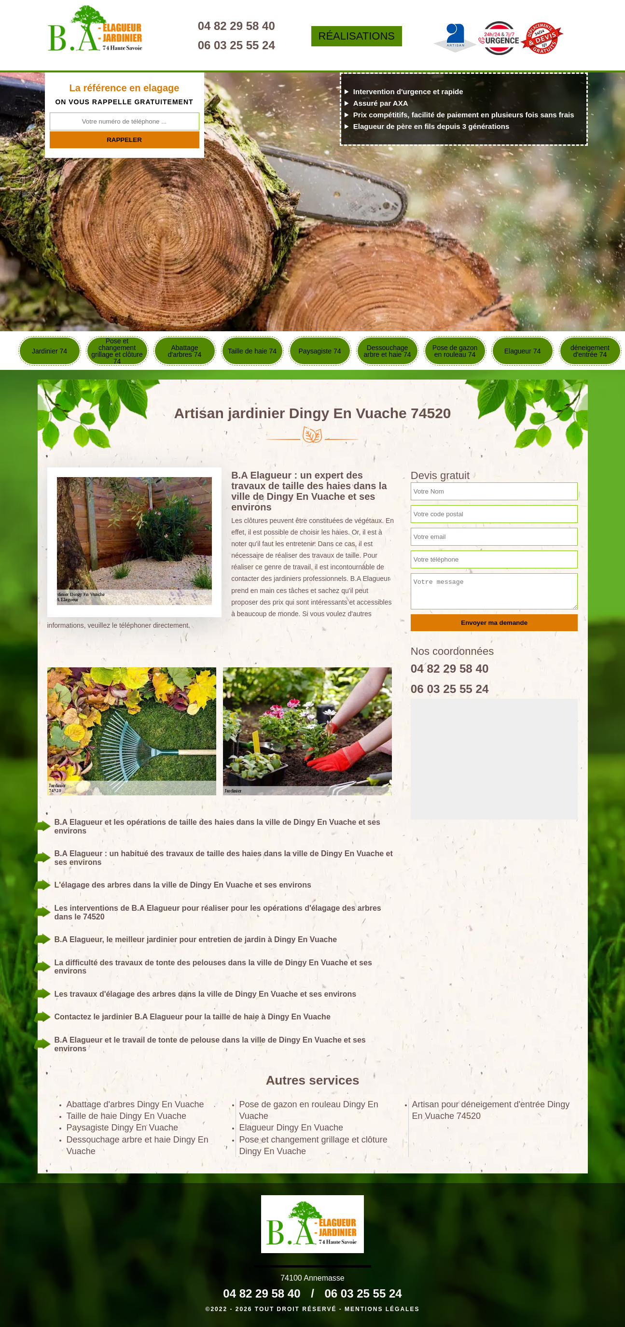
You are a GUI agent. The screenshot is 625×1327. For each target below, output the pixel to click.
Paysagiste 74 (320, 351)
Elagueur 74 (522, 351)
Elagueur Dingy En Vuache (291, 1127)
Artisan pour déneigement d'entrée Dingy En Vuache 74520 (491, 1110)
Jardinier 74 (49, 351)
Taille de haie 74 (252, 351)
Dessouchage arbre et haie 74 (387, 351)
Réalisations (370, 36)
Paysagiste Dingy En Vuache (122, 1127)
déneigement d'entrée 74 (590, 351)
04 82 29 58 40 (257, 25)
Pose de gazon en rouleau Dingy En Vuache (308, 1110)
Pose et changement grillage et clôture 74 (117, 351)
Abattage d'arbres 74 (185, 351)
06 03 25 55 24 (257, 45)
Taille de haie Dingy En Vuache (127, 1116)
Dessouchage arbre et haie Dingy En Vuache (137, 1145)
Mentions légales (382, 1309)
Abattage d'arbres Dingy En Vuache (135, 1104)
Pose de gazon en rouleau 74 (454, 351)
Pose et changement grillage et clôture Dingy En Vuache (313, 1145)
